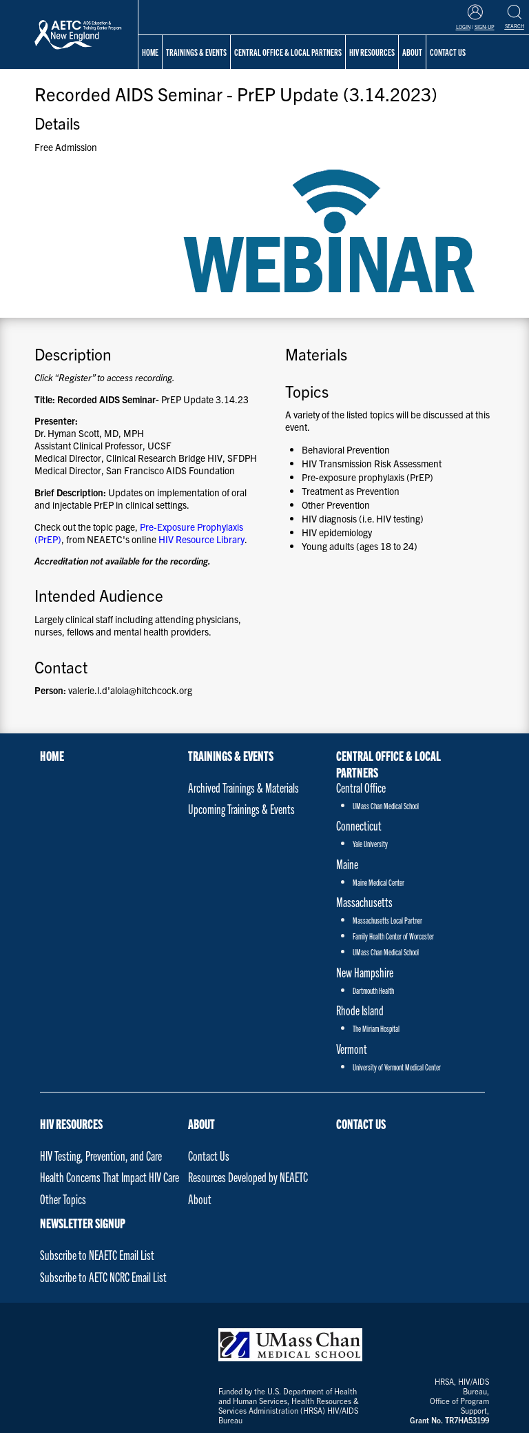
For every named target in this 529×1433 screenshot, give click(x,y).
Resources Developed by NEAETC (248, 1177)
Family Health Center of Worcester (393, 936)
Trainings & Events (196, 52)
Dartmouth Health (373, 990)
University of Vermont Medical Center (397, 1066)
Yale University (370, 843)
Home (150, 52)
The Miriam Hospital (376, 1028)
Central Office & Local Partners (288, 52)
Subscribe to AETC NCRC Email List (103, 1277)
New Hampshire (364, 972)
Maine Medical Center (378, 882)
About (201, 1123)
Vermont (351, 1049)
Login (463, 26)
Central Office (361, 787)
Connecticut (359, 825)
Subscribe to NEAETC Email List (97, 1255)
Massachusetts (364, 902)
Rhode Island (360, 1010)
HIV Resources (71, 1123)
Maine (347, 864)
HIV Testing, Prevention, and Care (101, 1155)
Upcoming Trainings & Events (241, 809)
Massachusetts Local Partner (387, 920)
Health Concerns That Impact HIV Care (109, 1177)
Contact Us (208, 1155)
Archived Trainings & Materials (243, 787)
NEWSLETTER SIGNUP (82, 1223)
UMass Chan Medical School (386, 805)
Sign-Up (485, 26)
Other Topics (63, 1199)
